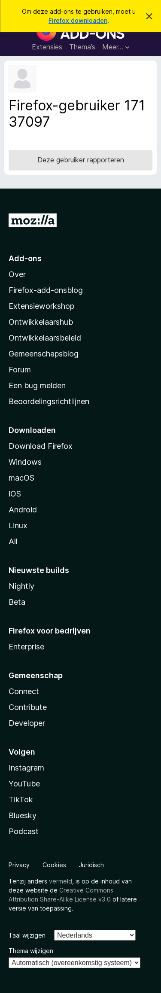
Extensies (47, 47)
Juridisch (91, 864)
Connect (24, 691)
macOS (21, 477)
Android (23, 509)
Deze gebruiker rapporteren (80, 159)
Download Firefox (41, 446)
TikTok (21, 799)
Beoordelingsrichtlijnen (49, 401)
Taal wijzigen (27, 935)
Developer (27, 723)
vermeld (60, 881)
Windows (25, 461)
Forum (20, 369)
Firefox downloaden (78, 20)
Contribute (28, 707)
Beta (17, 601)
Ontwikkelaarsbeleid (45, 337)
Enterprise (26, 646)
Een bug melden (37, 385)
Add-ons (25, 258)
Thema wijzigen (31, 950)
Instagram (26, 767)
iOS (15, 493)
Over (17, 274)
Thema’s (82, 47)
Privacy (19, 864)
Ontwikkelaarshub (41, 321)
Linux (18, 525)
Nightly (21, 586)
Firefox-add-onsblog (46, 290)
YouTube (24, 783)
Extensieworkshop (41, 306)
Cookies (54, 864)
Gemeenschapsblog (44, 353)
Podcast (24, 831)
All (13, 541)
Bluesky (22, 815)
